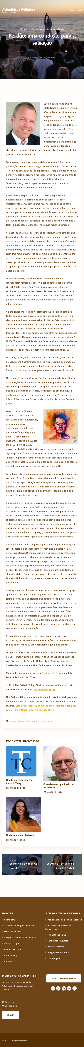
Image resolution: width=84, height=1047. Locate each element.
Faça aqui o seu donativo (64, 978)
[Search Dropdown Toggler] (72, 10)
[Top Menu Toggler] (80, 10)
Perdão (28, 721)
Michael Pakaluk (17, 721)
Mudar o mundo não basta (20, 835)
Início (22, 29)
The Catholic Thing (47, 57)
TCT (33, 721)
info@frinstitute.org (45, 689)
